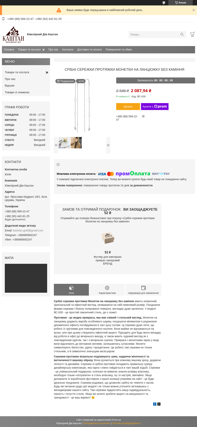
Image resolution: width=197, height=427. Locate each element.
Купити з (155, 106)
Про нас (53, 49)
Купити (128, 106)
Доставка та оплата (89, 49)
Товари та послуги (29, 49)
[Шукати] (182, 34)
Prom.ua (116, 420)
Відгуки (9, 85)
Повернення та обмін (119, 49)
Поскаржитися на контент (96, 423)
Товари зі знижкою (17, 92)
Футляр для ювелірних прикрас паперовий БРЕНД (108, 260)
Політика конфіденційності (126, 423)
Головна (9, 49)
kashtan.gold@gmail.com (28, 230)
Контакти (67, 49)
